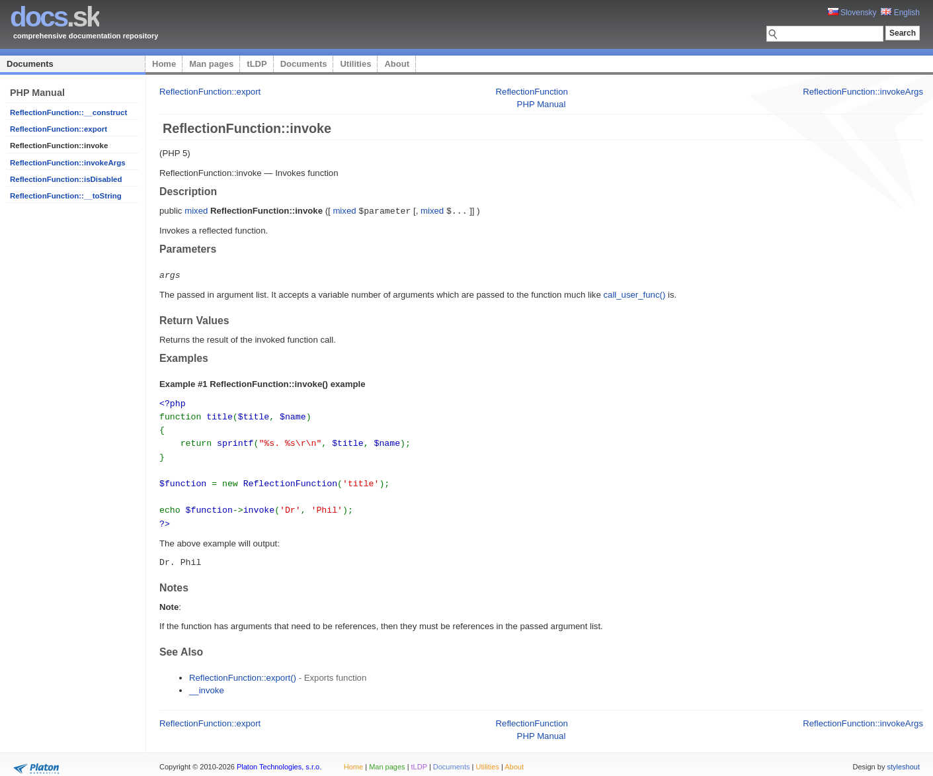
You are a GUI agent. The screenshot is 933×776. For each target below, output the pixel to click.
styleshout (903, 759)
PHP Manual (541, 104)
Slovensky (852, 12)
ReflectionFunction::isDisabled (66, 179)
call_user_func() (634, 293)
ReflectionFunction (532, 92)
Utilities (355, 64)
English (900, 12)
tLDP (256, 64)
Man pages (211, 64)
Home (164, 64)
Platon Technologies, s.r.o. (279, 759)
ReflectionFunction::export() (242, 670)
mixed (196, 211)
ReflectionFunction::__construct (68, 112)
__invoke (206, 682)
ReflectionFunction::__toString (66, 196)
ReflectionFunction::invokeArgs (68, 163)
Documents (30, 64)
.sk (54, 16)
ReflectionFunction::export (58, 129)
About (396, 64)
